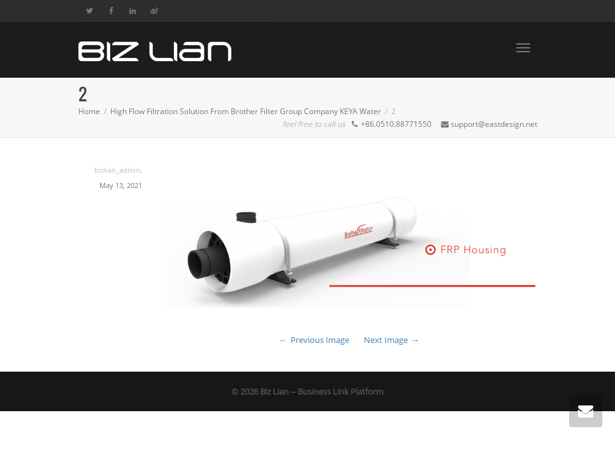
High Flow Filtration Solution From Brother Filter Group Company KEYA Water (245, 111)
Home (89, 111)
